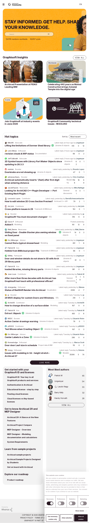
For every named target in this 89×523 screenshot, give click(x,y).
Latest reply (59, 143)
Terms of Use (40, 518)
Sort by (65, 137)
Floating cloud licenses (17, 394)
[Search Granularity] (47, 34)
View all (79, 57)
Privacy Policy (26, 518)
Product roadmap (15, 480)
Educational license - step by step (23, 389)
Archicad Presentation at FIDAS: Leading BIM (21, 85)
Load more (44, 362)
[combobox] (29, 34)
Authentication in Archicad (19, 385)
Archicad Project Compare (19, 425)
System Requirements (17, 442)
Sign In (85, 4)
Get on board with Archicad (20, 467)
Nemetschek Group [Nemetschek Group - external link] (56, 520)
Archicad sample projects (19, 455)
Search (73, 4)
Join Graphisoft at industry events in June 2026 (22, 122)
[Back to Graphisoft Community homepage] (15, 4)
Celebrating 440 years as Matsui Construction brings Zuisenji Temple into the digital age (64, 87)
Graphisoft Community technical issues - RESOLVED (64, 122)
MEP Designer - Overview (19, 430)
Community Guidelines (58, 518)
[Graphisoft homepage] (77, 502)
